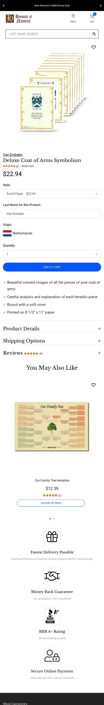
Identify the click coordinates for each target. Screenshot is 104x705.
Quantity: (9, 245)
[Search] (94, 34)
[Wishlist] (93, 385)
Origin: (7, 225)
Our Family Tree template (52, 480)
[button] (52, 326)
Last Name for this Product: (22, 205)
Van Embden (12, 155)
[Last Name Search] (52, 34)
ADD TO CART (52, 267)
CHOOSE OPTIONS (51, 503)
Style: (7, 185)
